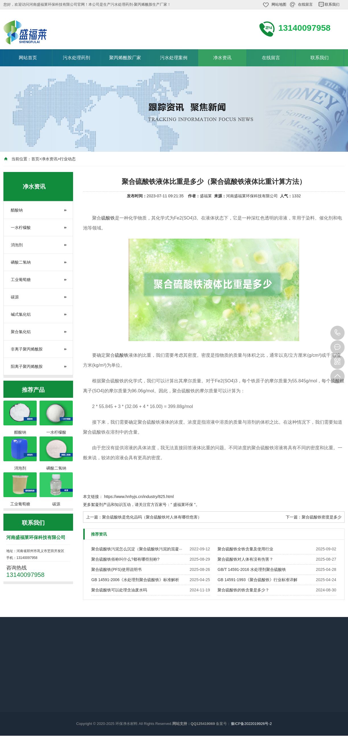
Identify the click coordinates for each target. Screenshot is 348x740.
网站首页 (28, 57)
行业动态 (68, 159)
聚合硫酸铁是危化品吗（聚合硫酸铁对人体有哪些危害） (152, 517)
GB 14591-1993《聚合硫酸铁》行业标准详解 (257, 579)
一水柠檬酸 (21, 227)
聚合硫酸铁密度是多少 (321, 517)
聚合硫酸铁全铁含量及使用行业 (245, 549)
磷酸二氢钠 (21, 262)
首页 (35, 159)
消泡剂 (17, 245)
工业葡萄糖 (21, 279)
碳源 (15, 297)
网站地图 (279, 4)
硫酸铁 (108, 218)
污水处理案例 (173, 57)
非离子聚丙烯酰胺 (27, 349)
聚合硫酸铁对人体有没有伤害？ (245, 559)
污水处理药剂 (76, 57)
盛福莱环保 (183, 504)
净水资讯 (222, 57)
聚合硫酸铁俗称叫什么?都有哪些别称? (125, 559)
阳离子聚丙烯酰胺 (27, 366)
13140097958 (337, 333)
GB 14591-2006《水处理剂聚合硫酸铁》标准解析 (135, 579)
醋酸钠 (17, 210)
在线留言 (305, 4)
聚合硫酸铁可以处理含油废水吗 (119, 590)
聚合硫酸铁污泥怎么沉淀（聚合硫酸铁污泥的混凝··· (136, 549)
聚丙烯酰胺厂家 (125, 57)
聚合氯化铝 (21, 331)
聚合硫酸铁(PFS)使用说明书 (116, 569)
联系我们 (332, 4)
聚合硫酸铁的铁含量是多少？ (243, 590)
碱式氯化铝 (21, 314)
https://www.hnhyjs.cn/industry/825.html (139, 496)
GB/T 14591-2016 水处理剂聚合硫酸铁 (252, 569)
